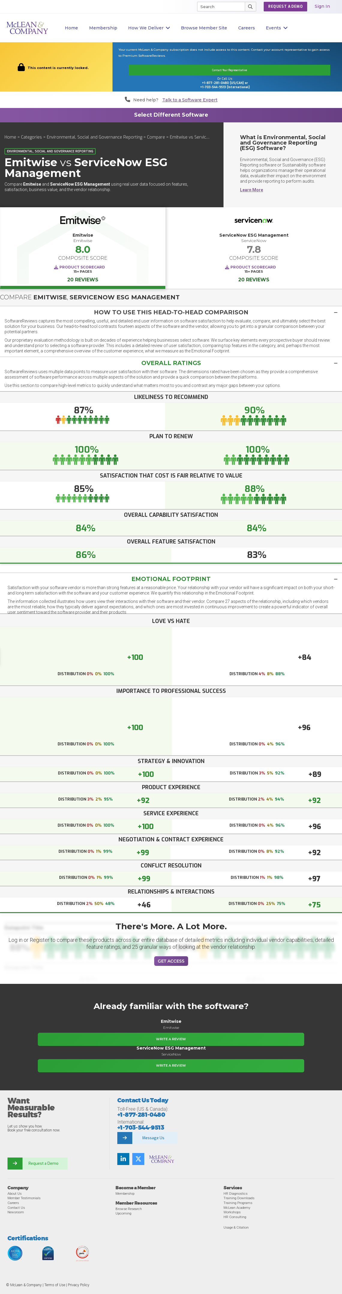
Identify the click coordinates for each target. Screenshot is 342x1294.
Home (71, 28)
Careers (13, 1202)
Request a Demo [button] (285, 6)
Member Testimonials (24, 1198)
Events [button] (277, 28)
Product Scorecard (82, 267)
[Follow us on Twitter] (138, 1159)
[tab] (171, 312)
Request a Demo (43, 1163)
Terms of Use (54, 1285)
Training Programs (238, 1202)
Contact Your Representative (229, 70)
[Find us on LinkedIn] (123, 1159)
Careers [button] (246, 28)
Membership (103, 28)
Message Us (153, 1137)
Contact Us (16, 1207)
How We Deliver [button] (149, 28)
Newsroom (16, 1212)
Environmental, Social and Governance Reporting (94, 137)
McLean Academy (237, 1207)
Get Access (171, 960)
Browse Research (129, 1208)
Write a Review (171, 1039)
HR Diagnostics (236, 1193)
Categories (31, 137)
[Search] (218, 7)
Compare (156, 137)
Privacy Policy (78, 1285)
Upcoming (123, 1213)
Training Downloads (239, 1198)
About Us (15, 1193)
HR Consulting (235, 1217)
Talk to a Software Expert (190, 100)
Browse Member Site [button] (204, 28)
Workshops (232, 1212)
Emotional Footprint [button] (171, 578)
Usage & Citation (236, 1227)
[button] (171, 312)
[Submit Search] (250, 6)
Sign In (322, 6)
